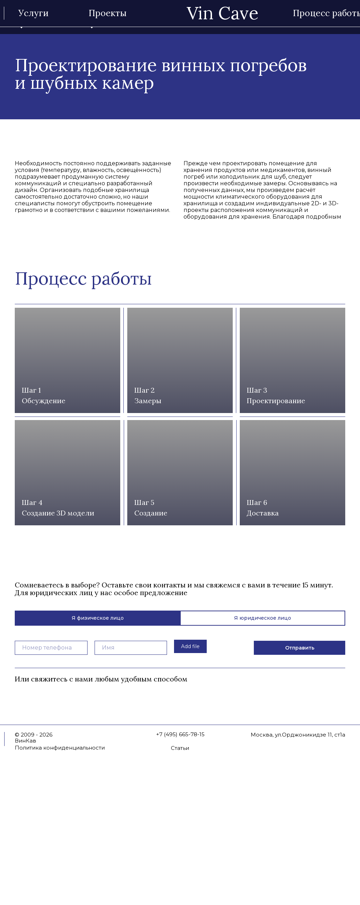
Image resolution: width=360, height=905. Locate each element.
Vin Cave (222, 13)
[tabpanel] (180, 763)
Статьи (180, 868)
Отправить (299, 768)
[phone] (51, 768)
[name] (131, 768)
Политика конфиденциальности (60, 868)
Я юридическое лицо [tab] (262, 739)
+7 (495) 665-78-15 (180, 855)
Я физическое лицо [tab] (98, 739)
